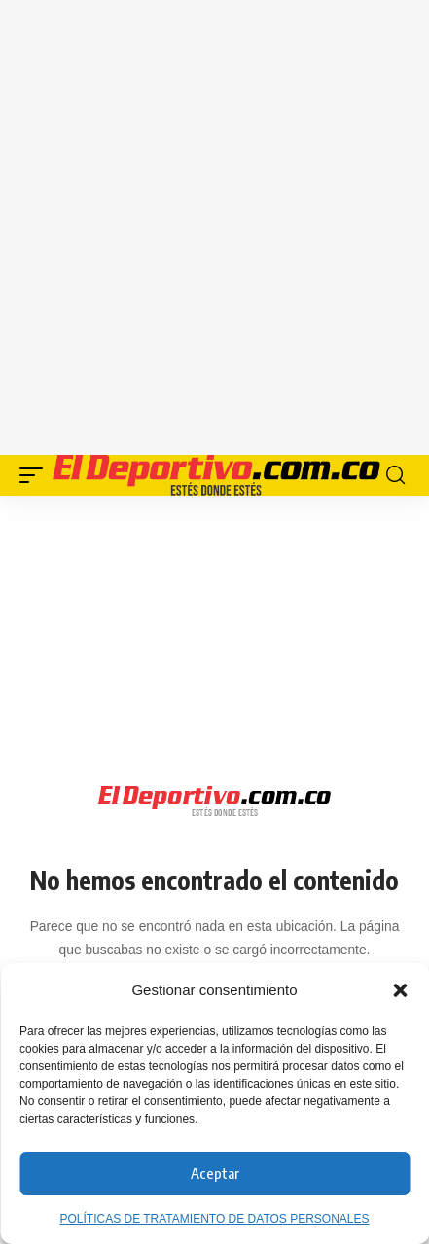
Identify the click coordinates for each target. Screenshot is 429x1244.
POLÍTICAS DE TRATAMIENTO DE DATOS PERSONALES (214, 1219)
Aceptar (215, 1173)
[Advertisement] (214, 224)
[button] (400, 990)
